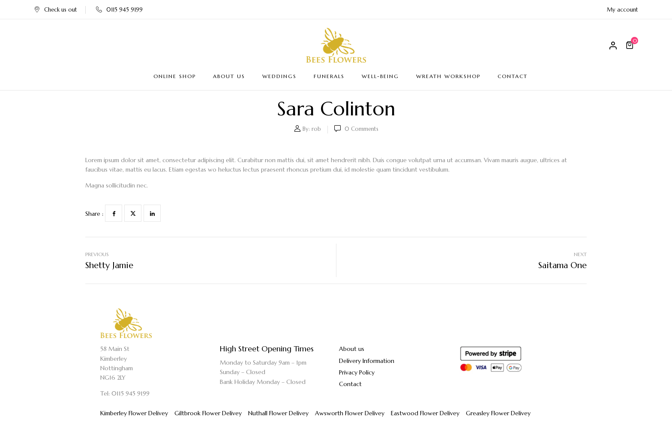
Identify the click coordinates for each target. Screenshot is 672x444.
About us (351, 349)
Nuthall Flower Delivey (278, 413)
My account (622, 9)
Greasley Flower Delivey (498, 413)
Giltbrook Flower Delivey (208, 413)
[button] (631, 45)
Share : (94, 213)
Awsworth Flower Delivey (349, 413)
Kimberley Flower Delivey (134, 413)
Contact (350, 384)
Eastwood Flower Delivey (425, 413)
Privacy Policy (357, 372)
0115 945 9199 (119, 9)
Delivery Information (366, 361)
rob (316, 129)
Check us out (55, 9)
